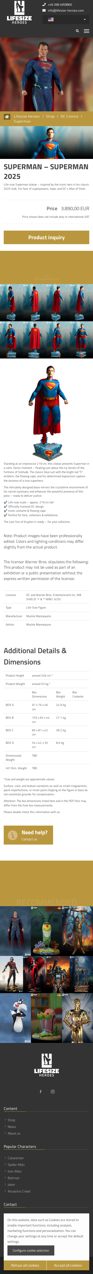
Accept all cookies (68, 1265)
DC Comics (70, 116)
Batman (14, 1177)
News (12, 1126)
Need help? (35, 835)
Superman (22, 121)
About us (14, 1133)
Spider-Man (16, 1164)
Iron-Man (15, 1171)
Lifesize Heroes (27, 116)
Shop (50, 116)
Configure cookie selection (31, 1250)
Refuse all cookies (25, 1265)
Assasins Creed (19, 1191)
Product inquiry (46, 237)
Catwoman (16, 1157)
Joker (11, 1184)
